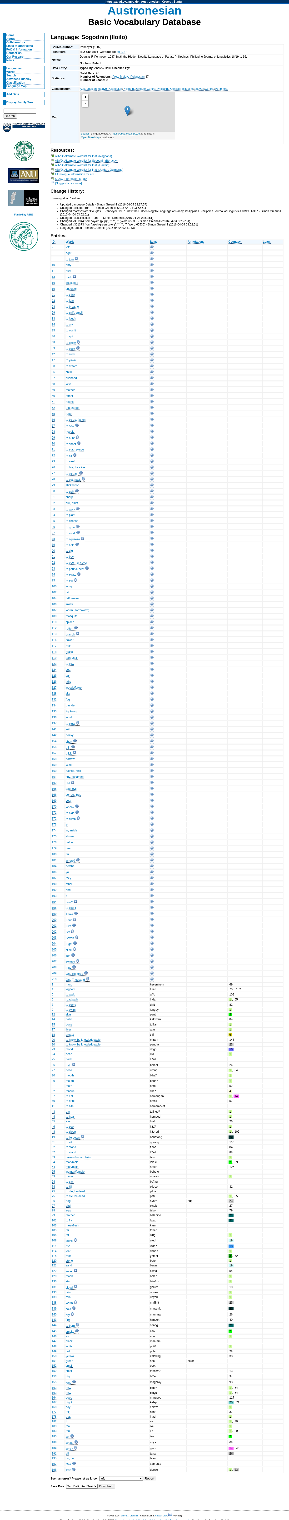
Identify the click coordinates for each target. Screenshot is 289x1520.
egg (68, 1210)
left (68, 247)
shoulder (71, 288)
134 (54, 705)
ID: (53, 241)
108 (54, 1240)
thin (68, 747)
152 (54, 1365)
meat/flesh (72, 1225)
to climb (71, 819)
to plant (70, 515)
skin (68, 1014)
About (10, 38)
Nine (69, 950)
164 (54, 1397)
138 (54, 1302)
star (68, 1281)
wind (69, 717)
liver (68, 1029)
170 (54, 806)
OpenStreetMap (90, 137)
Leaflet (85, 133)
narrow (70, 759)
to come (71, 1004)
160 (54, 771)
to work (70, 509)
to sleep (71, 1131)
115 (54, 1256)
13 (53, 277)
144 (54, 1325)
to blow (70, 723)
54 (53, 1162)
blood (69, 1049)
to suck (70, 354)
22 (53, 300)
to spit (69, 336)
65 (53, 413)
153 (54, 1376)
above (70, 836)
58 (53, 384)
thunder (70, 705)
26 (53, 1065)
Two (68, 1470)
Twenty (70, 962)
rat (67, 592)
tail (68, 1230)
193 (54, 896)
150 (54, 1356)
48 (53, 1131)
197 (54, 1463)
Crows (166, 1)
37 (53, 1096)
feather (70, 1215)
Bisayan (199, 88)
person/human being (79, 1157)
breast (70, 1034)
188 (54, 1442)
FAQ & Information (19, 49)
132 (54, 699)
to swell (70, 533)
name (69, 1176)
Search (11, 75)
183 (54, 1426)
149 (54, 1351)
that (68, 1416)
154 (54, 741)
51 (53, 1142)
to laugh (71, 318)
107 (54, 610)
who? (69, 1448)
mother (70, 390)
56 (53, 372)
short (69, 741)
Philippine (129, 88)
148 (54, 1346)
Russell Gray (161, 1516)
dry (68, 1315)
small (69, 1365)
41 (53, 1106)
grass (69, 652)
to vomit (71, 330)
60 (53, 396)
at (67, 824)
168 (54, 1407)
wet (68, 729)
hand (69, 984)
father (69, 396)
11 (53, 271)
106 (54, 604)
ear (68, 1111)
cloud (69, 1287)
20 (53, 1039)
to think (70, 294)
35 (53, 330)
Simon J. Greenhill (129, 1516)
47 (53, 360)
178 (54, 1416)
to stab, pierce (75, 449)
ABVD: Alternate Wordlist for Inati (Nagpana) (83, 156)
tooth (69, 1086)
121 (54, 1265)
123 (54, 663)
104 (54, 598)
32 (53, 1091)
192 (54, 890)
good (69, 1397)
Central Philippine (181, 88)
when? (70, 807)
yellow (70, 1356)
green (69, 1361)
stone (69, 1260)
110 (54, 622)
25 (53, 1059)
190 (54, 884)
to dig (69, 550)
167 (54, 1402)
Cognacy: (235, 241)
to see (70, 1126)
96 (53, 1201)
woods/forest (74, 687)
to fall (69, 581)
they (68, 878)
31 (53, 1086)
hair (68, 1065)
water (69, 1271)
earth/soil (71, 658)
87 (53, 533)
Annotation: (196, 241)
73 (53, 461)
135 (54, 711)
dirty (68, 265)
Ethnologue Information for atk (74, 174)
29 (53, 312)
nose (69, 1070)
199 (54, 913)
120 (54, 1260)
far (67, 854)
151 (54, 1361)
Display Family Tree (20, 102)
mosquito (71, 616)
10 (53, 265)
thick (69, 753)
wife (68, 384)
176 (54, 842)
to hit (69, 456)
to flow (70, 663)
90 (53, 550)
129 (54, 1276)
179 (54, 848)
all (67, 1453)
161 (54, 777)
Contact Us (14, 53)
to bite (70, 1106)
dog (68, 1201)
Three (69, 914)
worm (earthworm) (77, 610)
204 (54, 943)
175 (54, 836)
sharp (69, 497)
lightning (71, 711)
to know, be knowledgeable (83, 1039)
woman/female (75, 1171)
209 (54, 973)
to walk (70, 994)
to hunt (70, 438)
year (68, 800)
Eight (69, 944)
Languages (14, 68)
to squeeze (73, 539)
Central (209, 88)
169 (54, 800)
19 (53, 288)
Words (10, 72)
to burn (70, 1325)
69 (53, 437)
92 (53, 562)
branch (70, 634)
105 (54, 1230)
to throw (71, 575)
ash (68, 1336)
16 (53, 283)
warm (69, 1303)
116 (54, 640)
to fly (69, 1220)
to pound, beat (75, 569)
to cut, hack (73, 479)
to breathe (72, 306)
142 (54, 735)
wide (69, 765)
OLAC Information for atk (71, 178)
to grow (70, 527)
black (69, 1341)
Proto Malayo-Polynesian (128, 76)
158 (54, 759)
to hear (70, 1116)
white (69, 1346)
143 (54, 1319)
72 (53, 455)
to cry (69, 324)
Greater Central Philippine (152, 88)
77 (53, 473)
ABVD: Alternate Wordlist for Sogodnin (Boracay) (86, 160)
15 (53, 1024)
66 (53, 419)
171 (54, 812)
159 (54, 765)
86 (53, 527)
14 (53, 1019)
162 (54, 783)
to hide (70, 813)
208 (54, 967)
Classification (15, 82)
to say (69, 1181)
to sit (69, 1142)
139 (54, 1308)
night (69, 1402)
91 (53, 556)
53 (53, 1157)
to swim (70, 1009)
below (69, 842)
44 (53, 1116)
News (10, 60)
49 (53, 1137)
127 (54, 687)
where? (70, 860)
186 (54, 872)
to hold (70, 545)
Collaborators (15, 42)
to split (70, 491)
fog (68, 699)
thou (68, 1426)
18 (53, 1034)
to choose (72, 521)
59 (53, 390)
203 (54, 937)
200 (54, 919)
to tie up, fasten (75, 419)
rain (68, 1292)
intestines (72, 283)
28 (53, 306)
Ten (68, 956)
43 (53, 1111)
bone (69, 1024)
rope (68, 413)
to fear (70, 300)
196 (54, 908)
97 (53, 1205)
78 (53, 479)
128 (54, 693)
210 (54, 979)
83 (53, 509)
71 (53, 449)
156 (54, 747)
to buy (70, 556)
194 (54, 902)
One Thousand (75, 979)
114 (54, 1251)
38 (53, 342)
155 (54, 1382)
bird (68, 1205)
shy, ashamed (75, 777)
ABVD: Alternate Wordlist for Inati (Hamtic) (82, 165)
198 (54, 1469)
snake (69, 604)
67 (53, 425)
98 (53, 1210)
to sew (70, 426)
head (69, 1054)
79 (53, 485)
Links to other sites (19, 46)
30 (53, 1075)
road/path (72, 999)
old (68, 783)
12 (53, 1014)
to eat (69, 1096)
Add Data (12, 94)
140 (54, 1314)
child (69, 372)
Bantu (178, 1)
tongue (70, 1091)
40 (53, 1101)
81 (53, 497)
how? (69, 902)
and (68, 890)
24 (53, 1054)
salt (68, 675)
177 (54, 1412)
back (69, 277)
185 (54, 1436)
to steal (70, 461)
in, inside (71, 830)
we (68, 1437)
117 (54, 646)
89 (53, 544)
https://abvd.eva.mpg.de (122, 1)
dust (68, 271)
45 (53, 1121)
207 (54, 961)
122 (54, 1271)
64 (53, 1181)
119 (54, 658)
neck (69, 1059)
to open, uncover (76, 562)
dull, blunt (72, 503)
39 (53, 348)
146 (54, 1336)
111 (54, 1246)
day (68, 1407)
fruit (68, 646)
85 (53, 521)
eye (68, 1121)
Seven (70, 938)
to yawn (71, 360)
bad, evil (71, 788)
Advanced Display (18, 79)
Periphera (221, 88)
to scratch (72, 473)
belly (69, 1019)
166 (54, 794)
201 (54, 925)
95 (53, 580)
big (68, 1376)
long (68, 1382)
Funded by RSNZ (24, 214)
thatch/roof (72, 408)
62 (53, 408)
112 (54, 628)
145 (54, 1331)
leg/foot (70, 989)
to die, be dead (75, 1191)
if (66, 896)
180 (54, 854)
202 (54, 931)
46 (53, 1126)
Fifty (68, 968)
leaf (68, 1251)
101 (54, 1220)
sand (69, 1265)
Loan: (267, 241)
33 (53, 318)
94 (53, 574)
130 (54, 1281)
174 (54, 830)
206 (54, 955)
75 (53, 1191)
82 (53, 503)
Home (10, 35)
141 (54, 729)
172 (54, 818)
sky (68, 693)
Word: (70, 241)
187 (54, 878)
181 (54, 860)
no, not (70, 1458)
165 (54, 788)
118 (54, 652)
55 (53, 1171)
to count (71, 908)
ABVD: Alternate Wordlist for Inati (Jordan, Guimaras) (89, 169)
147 (54, 1341)
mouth (70, 1075)
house (70, 402)
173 (54, 824)
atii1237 (122, 52)
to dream (71, 366)
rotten (69, 628)
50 (53, 366)
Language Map (16, 86)
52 (53, 1147)
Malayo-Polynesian (110, 88)
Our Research (15, 56)
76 (53, 467)
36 (53, 336)
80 (53, 491)
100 (54, 586)
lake (68, 681)
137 (54, 723)
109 (54, 616)
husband (71, 378)
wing (69, 586)
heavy (69, 735)
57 (53, 378)
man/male (72, 1162)
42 (53, 354)
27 (53, 1070)
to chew (71, 343)
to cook (70, 348)
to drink (70, 1101)
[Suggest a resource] (68, 183)
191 (54, 1453)
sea (68, 669)
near (68, 848)
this (68, 1412)
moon (69, 1276)
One (68, 1464)
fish (68, 1246)
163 (54, 1388)
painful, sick (73, 771)
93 (53, 568)
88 (53, 538)
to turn (70, 259)
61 (53, 402)
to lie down (73, 1137)
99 (53, 1215)
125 (54, 675)
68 (53, 431)
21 (53, 294)
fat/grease (72, 598)
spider (70, 622)
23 (53, 1049)
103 (54, 1225)
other (69, 884)
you (68, 872)
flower (69, 640)
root (68, 1256)
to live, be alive (75, 467)
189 (54, 1448)
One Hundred (74, 973)
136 (54, 717)
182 (54, 1421)
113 (54, 634)
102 (54, 592)
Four (69, 920)
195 (54, 1458)
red (68, 1351)
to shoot (71, 444)
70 (53, 443)
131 (54, 1287)
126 (54, 681)
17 (53, 1029)
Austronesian (150, 1)
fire (68, 1319)
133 (54, 1292)
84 (53, 515)
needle (70, 431)
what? (69, 1443)
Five (68, 926)
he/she (70, 866)
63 (53, 1176)
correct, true (73, 794)
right (68, 253)
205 (54, 949)
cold (68, 1309)
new (68, 1388)
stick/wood (72, 485)
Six (68, 932)
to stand (71, 1147)
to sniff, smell (74, 312)
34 (53, 324)
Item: (153, 241)
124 (54, 669)
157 (54, 753)
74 (53, 1186)
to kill (69, 1186)
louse (69, 1241)
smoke (70, 1331)
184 (54, 866)
